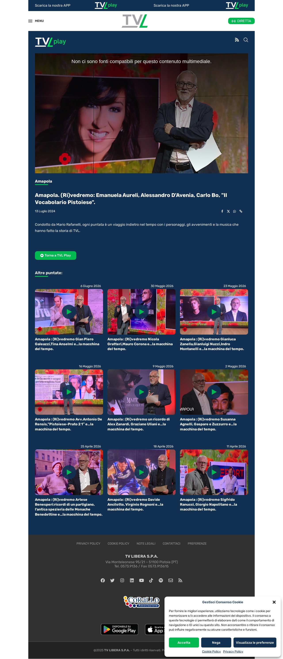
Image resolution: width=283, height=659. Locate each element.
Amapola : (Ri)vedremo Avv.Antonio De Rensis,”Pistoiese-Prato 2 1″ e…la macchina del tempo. (68, 424)
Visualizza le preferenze (255, 643)
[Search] (246, 40)
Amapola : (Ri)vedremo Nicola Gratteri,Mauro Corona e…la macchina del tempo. (140, 344)
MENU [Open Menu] (37, 21)
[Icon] (69, 312)
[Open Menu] (30, 21)
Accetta (184, 643)
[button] (274, 602)
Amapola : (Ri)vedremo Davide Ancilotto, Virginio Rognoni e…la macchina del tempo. (135, 504)
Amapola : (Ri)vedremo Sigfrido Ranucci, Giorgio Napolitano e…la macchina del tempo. (208, 504)
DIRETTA (244, 21)
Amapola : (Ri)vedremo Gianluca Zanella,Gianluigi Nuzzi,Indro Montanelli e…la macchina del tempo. (212, 344)
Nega (216, 643)
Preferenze (197, 543)
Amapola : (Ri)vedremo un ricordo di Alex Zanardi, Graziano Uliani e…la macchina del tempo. (138, 424)
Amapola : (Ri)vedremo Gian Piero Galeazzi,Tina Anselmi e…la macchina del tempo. (67, 344)
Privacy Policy (233, 651)
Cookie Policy (211, 651)
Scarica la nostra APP (52, 5)
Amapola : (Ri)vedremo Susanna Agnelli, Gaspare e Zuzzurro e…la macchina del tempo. (208, 424)
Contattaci (171, 543)
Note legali (146, 543)
